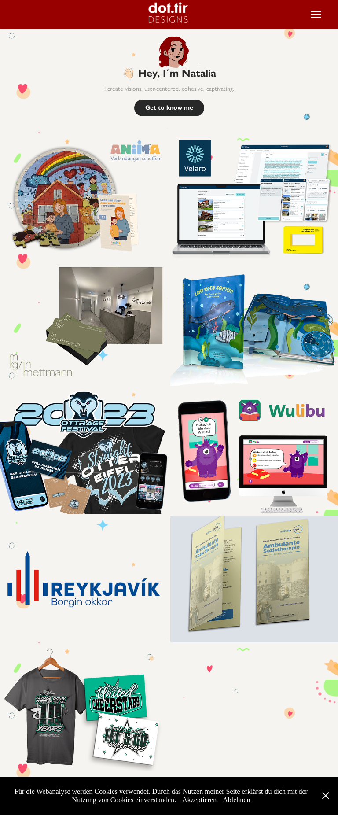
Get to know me (169, 107)
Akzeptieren (199, 800)
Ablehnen (236, 800)
